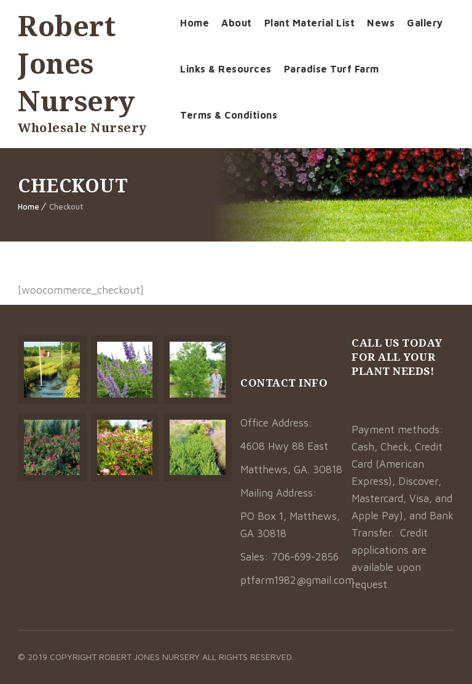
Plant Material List (309, 22)
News (381, 22)
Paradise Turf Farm (331, 68)
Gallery (425, 22)
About (236, 22)
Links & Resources (226, 68)
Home (194, 22)
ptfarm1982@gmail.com (297, 580)
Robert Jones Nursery (76, 63)
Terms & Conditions (228, 114)
